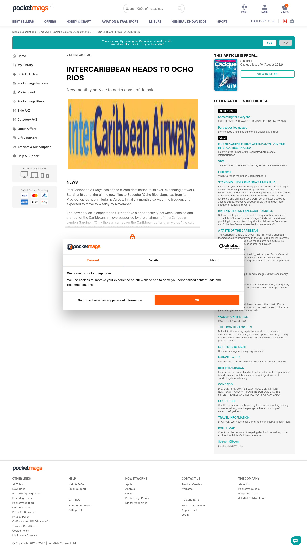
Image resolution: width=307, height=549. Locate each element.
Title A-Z (21, 110)
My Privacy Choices (24, 535)
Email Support (77, 488)
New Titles (18, 488)
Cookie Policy (20, 530)
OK (197, 300)
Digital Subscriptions (24, 31)
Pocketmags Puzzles (30, 83)
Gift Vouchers (25, 138)
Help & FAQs (76, 484)
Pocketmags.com (249, 488)
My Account (23, 92)
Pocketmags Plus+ (28, 101)
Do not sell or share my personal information (110, 300)
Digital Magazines (136, 502)
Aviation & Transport (120, 21)
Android (130, 488)
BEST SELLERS (23, 21)
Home (19, 56)
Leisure (155, 21)
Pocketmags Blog (23, 502)
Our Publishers (21, 507)
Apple (129, 484)
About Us (244, 484)
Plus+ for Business (23, 512)
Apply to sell (189, 510)
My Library (22, 65)
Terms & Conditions (24, 526)
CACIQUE (44, 31)
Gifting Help (76, 510)
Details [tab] (154, 260)
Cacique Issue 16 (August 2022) (70, 31)
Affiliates (187, 488)
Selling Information (193, 505)
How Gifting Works (80, 505)
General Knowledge (189, 21)
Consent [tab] (93, 260)
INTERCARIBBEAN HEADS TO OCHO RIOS (116, 31)
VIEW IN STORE (267, 74)
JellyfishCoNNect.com (252, 498)
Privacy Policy (21, 516)
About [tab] (214, 260)
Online (129, 493)
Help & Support (26, 156)
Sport (222, 21)
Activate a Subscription (31, 147)
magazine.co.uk (248, 493)
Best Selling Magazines (26, 493)
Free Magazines (22, 498)
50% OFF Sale (25, 74)
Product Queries (192, 484)
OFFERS (50, 21)
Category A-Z (24, 119)
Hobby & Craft (78, 21)
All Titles (17, 484)
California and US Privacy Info (30, 521)
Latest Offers (24, 129)
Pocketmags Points (137, 498)
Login (185, 514)
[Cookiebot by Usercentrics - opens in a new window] (222, 247)
